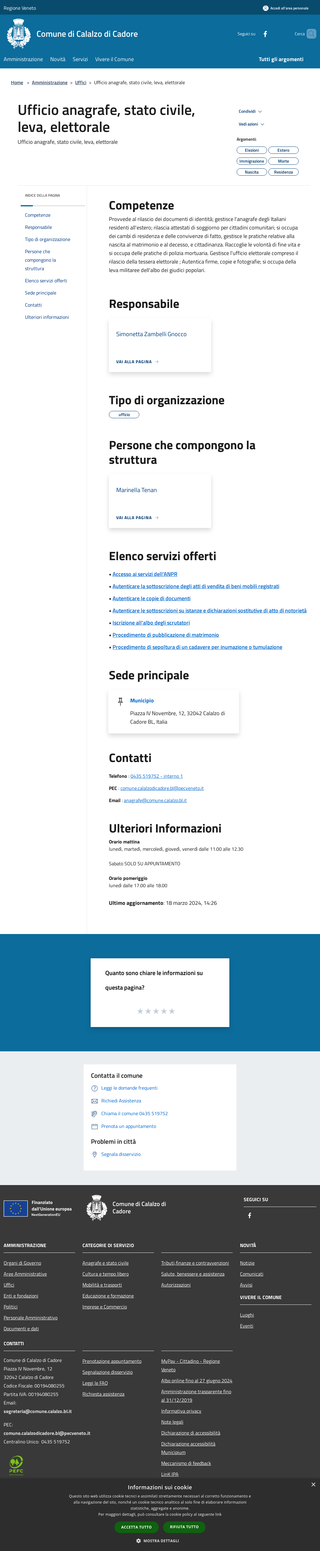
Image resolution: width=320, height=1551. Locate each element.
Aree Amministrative (25, 1273)
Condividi (251, 111)
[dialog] (160, 1514)
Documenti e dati (21, 1328)
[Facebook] (255, 33)
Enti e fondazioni (21, 1295)
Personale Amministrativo (30, 1317)
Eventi (246, 1325)
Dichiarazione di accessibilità (190, 1432)
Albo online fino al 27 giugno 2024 (196, 1380)
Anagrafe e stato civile (105, 1263)
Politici (11, 1306)
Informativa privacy (181, 1411)
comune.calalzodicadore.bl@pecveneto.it (162, 788)
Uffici (80, 82)
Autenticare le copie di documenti (151, 598)
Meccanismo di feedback (186, 1463)
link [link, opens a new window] (218, 1514)
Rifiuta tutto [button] (184, 1526)
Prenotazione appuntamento (111, 1361)
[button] (160, 1541)
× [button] (313, 1485)
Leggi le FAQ (95, 1383)
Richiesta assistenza (103, 1394)
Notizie (247, 1263)
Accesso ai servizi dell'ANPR (145, 574)
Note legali (172, 1421)
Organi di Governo (22, 1263)
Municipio (142, 700)
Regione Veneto (20, 8)
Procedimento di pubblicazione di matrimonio (166, 635)
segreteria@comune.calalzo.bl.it (38, 1411)
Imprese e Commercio (104, 1306)
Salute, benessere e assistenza (192, 1273)
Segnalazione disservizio (107, 1372)
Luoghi (247, 1314)
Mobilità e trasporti (102, 1284)
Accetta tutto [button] (136, 1527)
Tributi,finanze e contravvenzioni (195, 1263)
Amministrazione (50, 82)
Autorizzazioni (176, 1284)
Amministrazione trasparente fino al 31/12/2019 (196, 1396)
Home (17, 82)
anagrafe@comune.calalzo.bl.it (155, 800)
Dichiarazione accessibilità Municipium (188, 1448)
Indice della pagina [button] (42, 195)
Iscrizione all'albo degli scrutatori (151, 623)
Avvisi (246, 1284)
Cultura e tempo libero (105, 1273)
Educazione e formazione (108, 1295)
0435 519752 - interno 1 (156, 776)
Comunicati (251, 1273)
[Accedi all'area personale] (285, 8)
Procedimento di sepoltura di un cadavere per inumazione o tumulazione (197, 647)
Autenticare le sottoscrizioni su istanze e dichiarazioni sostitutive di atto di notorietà (210, 610)
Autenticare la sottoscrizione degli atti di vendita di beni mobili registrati (196, 586)
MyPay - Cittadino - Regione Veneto (190, 1365)
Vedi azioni (252, 124)
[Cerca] (309, 33)
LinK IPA (170, 1474)
